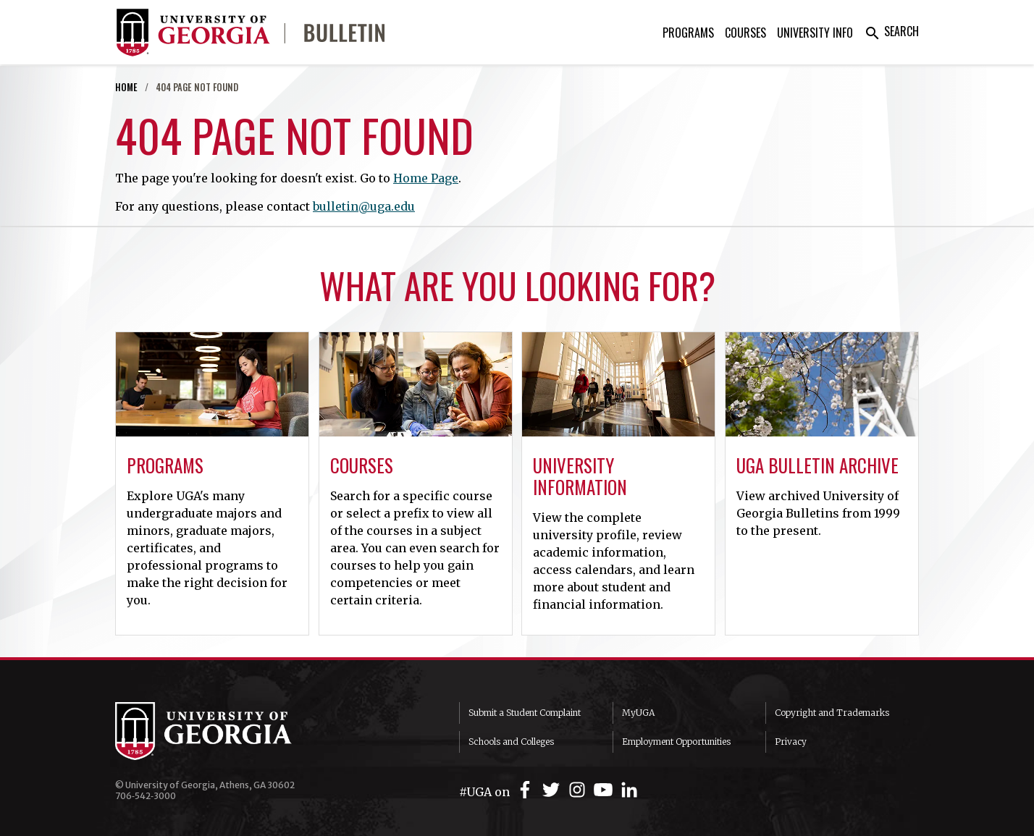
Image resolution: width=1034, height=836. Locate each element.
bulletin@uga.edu (364, 206)
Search (891, 31)
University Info (815, 32)
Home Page (425, 178)
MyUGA (638, 712)
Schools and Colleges (511, 741)
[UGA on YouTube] (605, 790)
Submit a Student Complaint (524, 712)
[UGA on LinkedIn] (629, 790)
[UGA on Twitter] (553, 790)
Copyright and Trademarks (832, 712)
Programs (688, 32)
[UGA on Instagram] (579, 790)
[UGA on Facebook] (527, 790)
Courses (745, 32)
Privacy (791, 741)
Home (126, 87)
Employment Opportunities (676, 741)
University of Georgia (223, 731)
